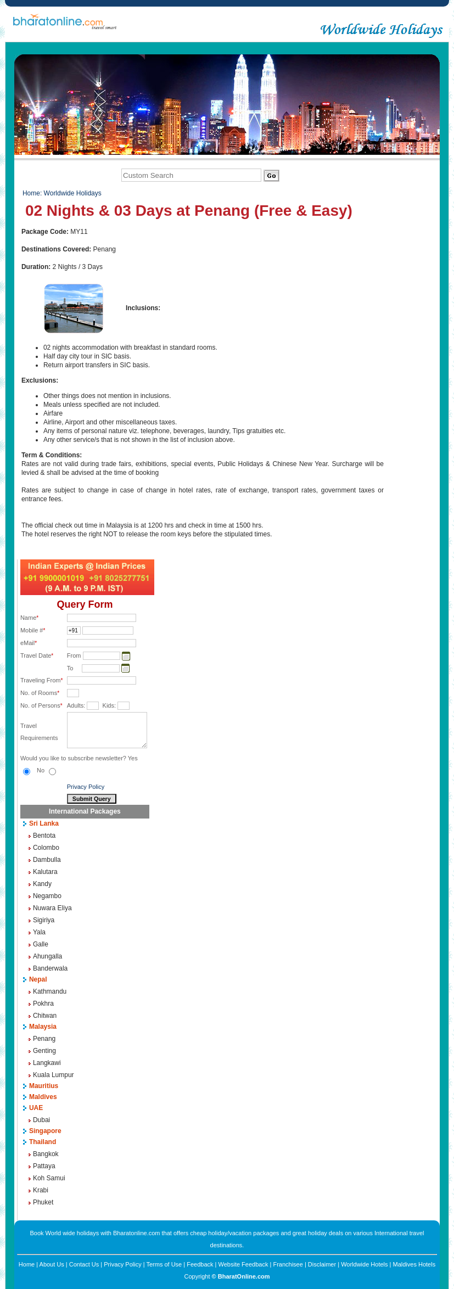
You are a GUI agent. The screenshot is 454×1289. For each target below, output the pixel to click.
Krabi (40, 1190)
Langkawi (47, 1063)
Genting (44, 1051)
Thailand (42, 1142)
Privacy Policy (85, 786)
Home (31, 193)
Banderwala (50, 968)
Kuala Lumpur (53, 1075)
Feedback (200, 1264)
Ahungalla (47, 956)
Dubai (41, 1120)
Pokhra (43, 1003)
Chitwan (45, 1015)
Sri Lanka (44, 823)
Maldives (43, 1097)
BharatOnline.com (244, 1276)
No (46, 770)
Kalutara (45, 872)
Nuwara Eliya (52, 908)
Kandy (42, 884)
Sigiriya (43, 920)
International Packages (85, 811)
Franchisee (287, 1264)
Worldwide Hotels (364, 1264)
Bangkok (46, 1154)
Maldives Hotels (414, 1264)
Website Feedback (243, 1264)
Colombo (46, 847)
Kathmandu (49, 991)
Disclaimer (322, 1264)
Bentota (44, 835)
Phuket (43, 1202)
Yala (39, 932)
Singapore (45, 1131)
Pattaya (44, 1166)
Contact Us (84, 1264)
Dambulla (47, 860)
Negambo (47, 896)
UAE (36, 1108)
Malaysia (43, 1026)
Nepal (38, 979)
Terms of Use (164, 1264)
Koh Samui (49, 1178)
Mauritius (43, 1086)
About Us (52, 1264)
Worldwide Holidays (73, 193)
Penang (44, 1039)
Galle (40, 944)
